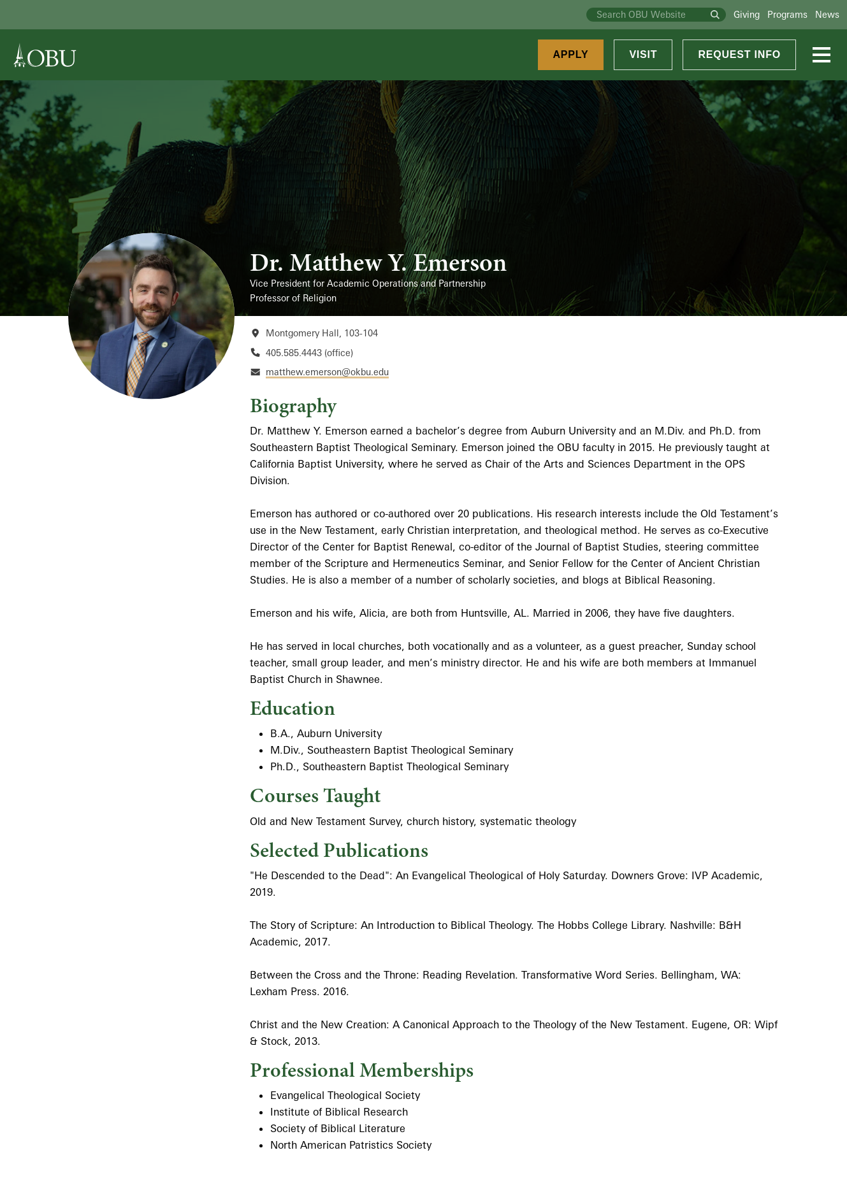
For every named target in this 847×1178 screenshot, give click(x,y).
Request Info (739, 54)
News (827, 14)
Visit (643, 54)
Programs (787, 14)
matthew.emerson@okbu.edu (327, 371)
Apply (571, 54)
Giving (747, 14)
